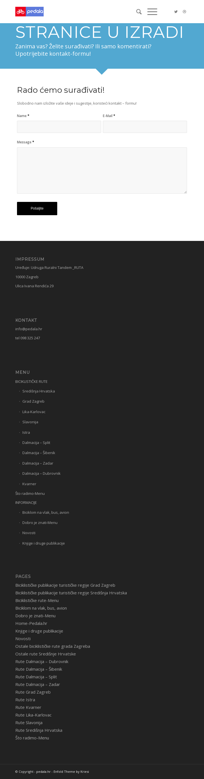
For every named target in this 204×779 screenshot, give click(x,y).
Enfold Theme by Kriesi (71, 771)
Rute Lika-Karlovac (33, 715)
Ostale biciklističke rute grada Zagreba (52, 646)
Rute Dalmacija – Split (36, 676)
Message (25, 142)
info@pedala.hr (28, 328)
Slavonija (30, 421)
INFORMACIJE (26, 502)
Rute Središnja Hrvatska (38, 730)
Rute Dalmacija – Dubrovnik (41, 661)
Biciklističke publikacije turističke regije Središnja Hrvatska (71, 592)
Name (23, 115)
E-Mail (109, 115)
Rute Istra (25, 699)
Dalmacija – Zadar (37, 463)
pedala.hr (43, 771)
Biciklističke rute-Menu (37, 600)
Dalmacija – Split (36, 442)
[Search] (136, 11)
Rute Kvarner (28, 707)
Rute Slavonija (28, 722)
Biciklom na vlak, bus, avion (45, 512)
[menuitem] (136, 11)
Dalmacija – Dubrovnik (41, 473)
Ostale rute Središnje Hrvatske (45, 654)
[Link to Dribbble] (184, 11)
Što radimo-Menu (30, 493)
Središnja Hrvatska (38, 391)
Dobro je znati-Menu (40, 522)
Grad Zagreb (33, 401)
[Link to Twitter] (176, 11)
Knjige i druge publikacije (43, 543)
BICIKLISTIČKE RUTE (31, 381)
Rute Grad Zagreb (33, 692)
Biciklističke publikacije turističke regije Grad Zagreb (65, 585)
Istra (26, 432)
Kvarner (29, 483)
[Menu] (149, 11)
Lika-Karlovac (33, 411)
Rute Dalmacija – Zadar (37, 684)
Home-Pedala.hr (31, 623)
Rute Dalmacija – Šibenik (38, 669)
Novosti (28, 532)
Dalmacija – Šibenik (38, 452)
